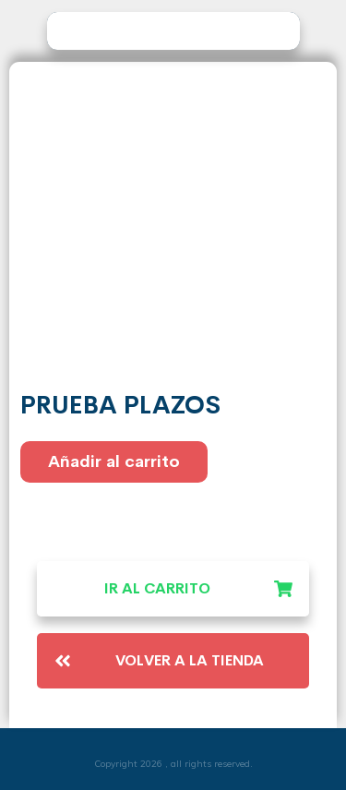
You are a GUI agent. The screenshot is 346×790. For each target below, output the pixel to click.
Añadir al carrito (114, 461)
